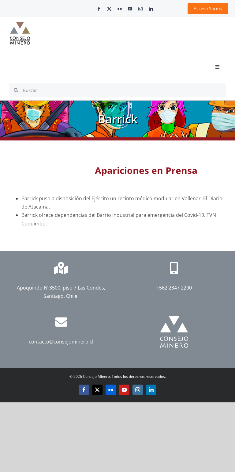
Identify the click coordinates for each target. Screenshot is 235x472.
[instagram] (140, 9)
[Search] (16, 90)
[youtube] (130, 9)
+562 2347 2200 (174, 287)
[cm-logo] (20, 24)
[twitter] (109, 9)
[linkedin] (151, 9)
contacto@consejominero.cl (61, 341)
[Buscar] (117, 90)
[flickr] (120, 9)
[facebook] (99, 9)
